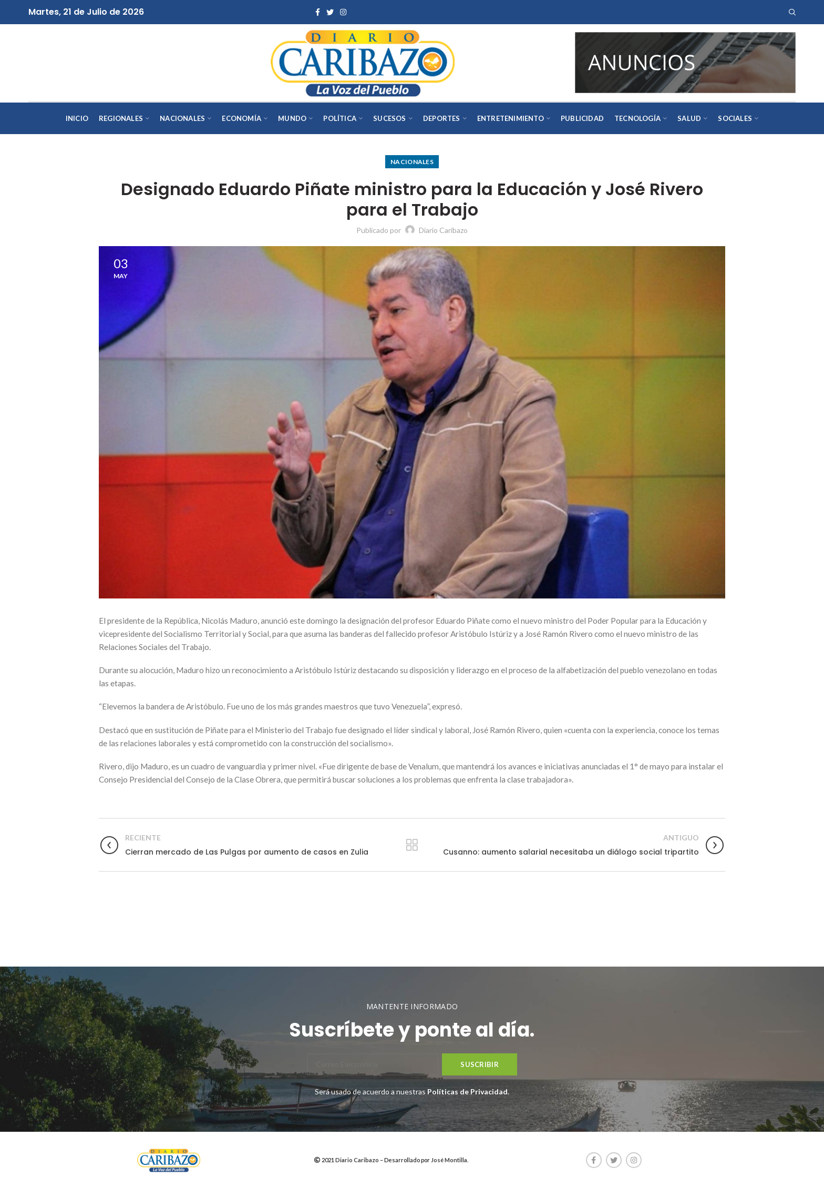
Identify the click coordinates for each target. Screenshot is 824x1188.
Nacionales (412, 162)
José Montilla (449, 1159)
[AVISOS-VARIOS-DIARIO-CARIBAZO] (685, 61)
